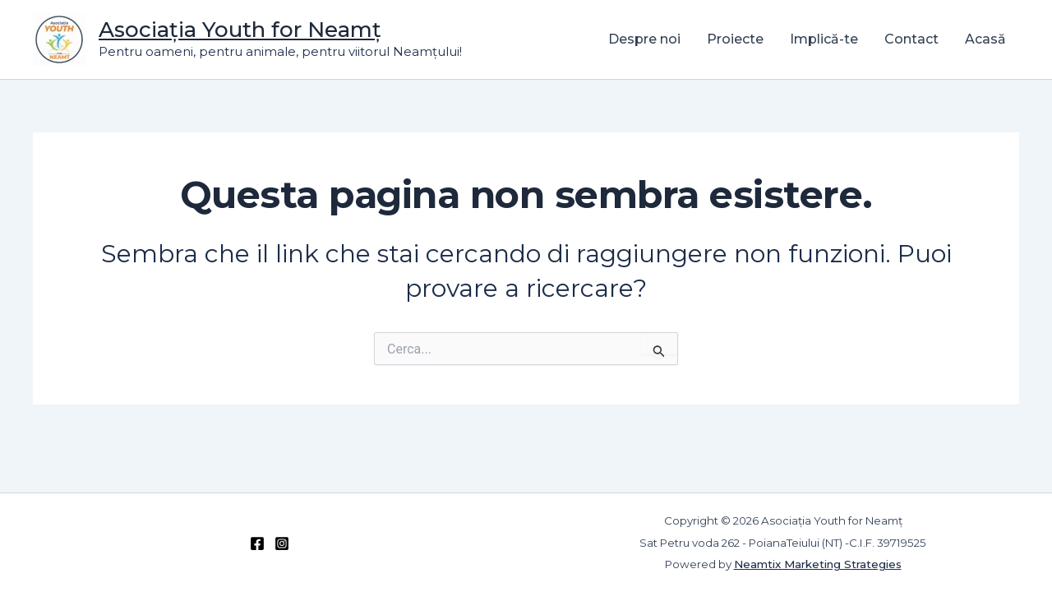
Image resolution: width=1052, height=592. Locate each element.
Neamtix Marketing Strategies (818, 564)
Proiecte (735, 39)
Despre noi (644, 39)
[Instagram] (282, 543)
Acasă (985, 39)
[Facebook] (257, 543)
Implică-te (824, 39)
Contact (911, 39)
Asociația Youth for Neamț (240, 29)
